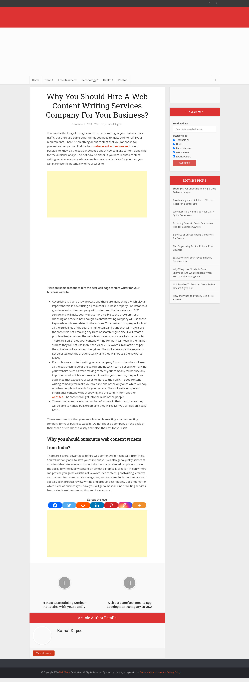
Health (107, 80)
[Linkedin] (97, 505)
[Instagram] (125, 505)
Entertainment (67, 80)
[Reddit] (83, 505)
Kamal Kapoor (114, 124)
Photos (122, 80)
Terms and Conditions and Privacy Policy (160, 672)
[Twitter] (69, 505)
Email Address (180, 123)
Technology (88, 80)
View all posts (43, 653)
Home (36, 80)
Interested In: (180, 135)
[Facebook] (55, 505)
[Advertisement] (125, 51)
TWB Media (64, 672)
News (48, 80)
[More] (139, 505)
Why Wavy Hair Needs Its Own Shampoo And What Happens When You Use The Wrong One (192, 273)
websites (57, 397)
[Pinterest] (111, 505)
